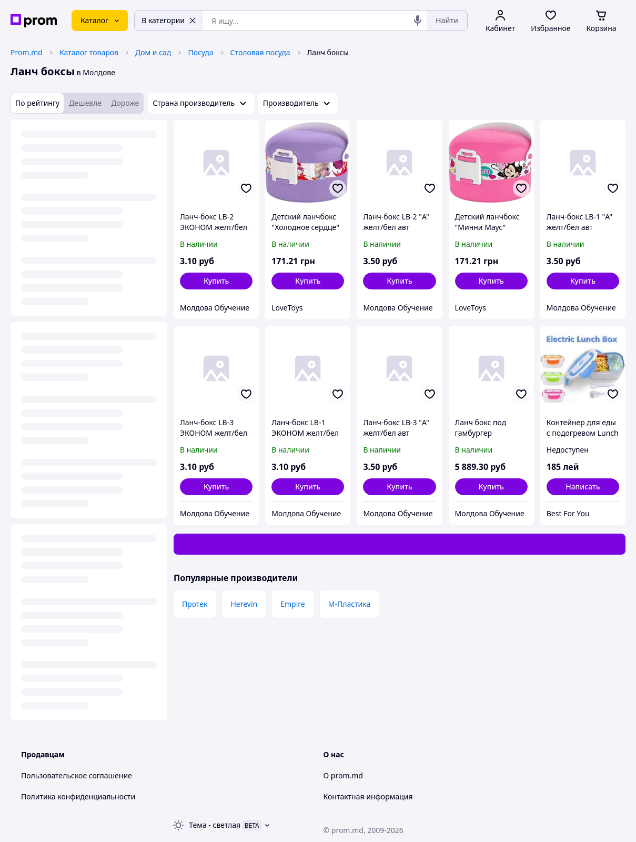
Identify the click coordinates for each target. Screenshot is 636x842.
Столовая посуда (260, 52)
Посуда (200, 52)
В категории (169, 20)
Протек (194, 604)
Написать (583, 487)
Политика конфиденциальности (78, 796)
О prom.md (343, 775)
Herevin (243, 604)
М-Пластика (349, 604)
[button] (216, 281)
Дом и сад (153, 52)
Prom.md (27, 52)
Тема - (214, 825)
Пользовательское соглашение (76, 775)
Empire (292, 604)
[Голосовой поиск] (418, 21)
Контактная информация (368, 796)
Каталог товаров (88, 52)
